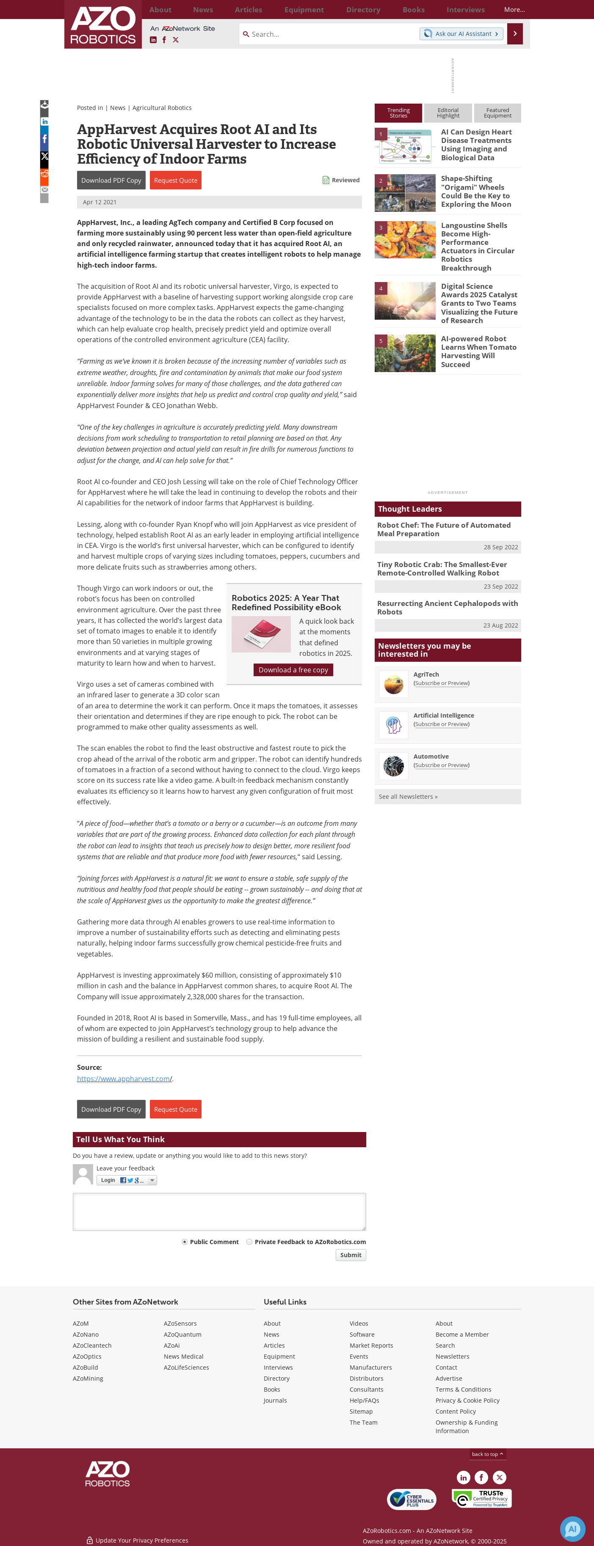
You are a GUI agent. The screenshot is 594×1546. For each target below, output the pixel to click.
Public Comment (214, 1242)
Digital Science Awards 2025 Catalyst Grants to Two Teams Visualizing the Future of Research (479, 284)
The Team (364, 1422)
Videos (359, 1323)
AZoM (81, 1323)
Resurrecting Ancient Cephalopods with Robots (441, 584)
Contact (446, 1367)
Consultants (367, 1389)
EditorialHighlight (448, 112)
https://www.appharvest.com (123, 1078)
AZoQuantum (183, 1334)
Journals (275, 1400)
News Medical (184, 1356)
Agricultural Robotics (162, 108)
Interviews (278, 1367)
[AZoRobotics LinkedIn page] (153, 40)
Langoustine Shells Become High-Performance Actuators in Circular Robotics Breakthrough (478, 240)
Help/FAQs (364, 1400)
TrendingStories (398, 112)
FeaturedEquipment (498, 112)
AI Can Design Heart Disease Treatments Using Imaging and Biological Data (473, 143)
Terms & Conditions (464, 1389)
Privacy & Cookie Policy (468, 1400)
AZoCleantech (92, 1345)
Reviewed (346, 180)
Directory (277, 1378)
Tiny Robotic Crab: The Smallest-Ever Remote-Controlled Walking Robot (436, 547)
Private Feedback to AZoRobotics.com (310, 1242)
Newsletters (453, 1356)
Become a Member (462, 1334)
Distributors (367, 1378)
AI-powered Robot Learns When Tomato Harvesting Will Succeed (479, 327)
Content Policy (456, 1411)
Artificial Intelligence (444, 691)
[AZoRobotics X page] (175, 40)
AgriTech (426, 650)
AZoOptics (87, 1356)
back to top (488, 1454)
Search (445, 1345)
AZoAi (172, 1345)
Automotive (431, 732)
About (272, 1323)
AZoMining (88, 1378)
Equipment (279, 1356)
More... (507, 9)
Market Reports (371, 1345)
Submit (351, 1255)
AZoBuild (85, 1367)
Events (359, 1356)
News (118, 108)
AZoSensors (180, 1323)
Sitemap (361, 1411)
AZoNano (86, 1334)
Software (362, 1334)
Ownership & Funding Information (467, 1426)
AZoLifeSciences (186, 1367)
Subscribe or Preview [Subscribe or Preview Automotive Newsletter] (441, 740)
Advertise (449, 1378)
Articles (274, 1345)
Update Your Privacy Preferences (137, 1535)
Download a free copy (293, 669)
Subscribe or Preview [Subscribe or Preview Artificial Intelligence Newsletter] (441, 699)
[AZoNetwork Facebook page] (164, 40)
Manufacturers (371, 1367)
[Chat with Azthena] (573, 1529)
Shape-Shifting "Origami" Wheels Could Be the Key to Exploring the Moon (481, 185)
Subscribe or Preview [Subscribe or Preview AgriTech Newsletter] (441, 658)
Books (272, 1389)
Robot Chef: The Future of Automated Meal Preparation (446, 510)
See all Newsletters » (408, 772)
